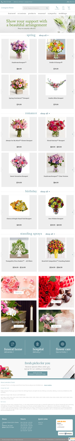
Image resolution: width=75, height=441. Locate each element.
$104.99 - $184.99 (56, 267)
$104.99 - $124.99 (19, 267)
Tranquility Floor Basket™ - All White (19, 261)
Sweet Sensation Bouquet (19, 176)
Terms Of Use (42, 439)
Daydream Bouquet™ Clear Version (56, 176)
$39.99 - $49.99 (56, 225)
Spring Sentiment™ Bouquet (19, 98)
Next (72, 56)
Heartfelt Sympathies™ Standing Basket (56, 261)
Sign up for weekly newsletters (37, 373)
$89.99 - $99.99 (56, 147)
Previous (2, 56)
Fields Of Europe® (56, 62)
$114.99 (19, 183)
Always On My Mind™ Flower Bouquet (19, 140)
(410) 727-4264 (7, 1)
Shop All (43, 35)
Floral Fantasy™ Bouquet (56, 140)
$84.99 (19, 69)
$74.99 (56, 69)
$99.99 (19, 147)
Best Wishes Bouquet (56, 218)
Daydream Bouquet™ (19, 62)
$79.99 (56, 104)
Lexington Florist (7, 8)
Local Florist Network (60, 439)
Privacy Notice (50, 439)
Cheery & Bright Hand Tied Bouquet (19, 218)
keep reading (48, 385)
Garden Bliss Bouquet (55, 98)
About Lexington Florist (8, 382)
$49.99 (19, 225)
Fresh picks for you (37, 365)
